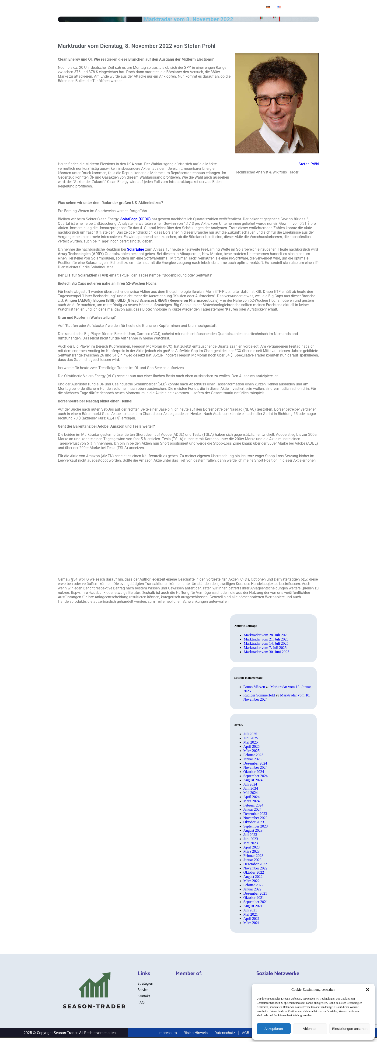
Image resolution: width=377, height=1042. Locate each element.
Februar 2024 (253, 805)
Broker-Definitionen (240, 7)
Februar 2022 (253, 885)
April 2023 (251, 847)
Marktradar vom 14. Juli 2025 (266, 643)
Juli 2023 (250, 835)
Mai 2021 (250, 914)
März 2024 (251, 801)
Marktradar (166, 7)
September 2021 (255, 902)
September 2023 (255, 826)
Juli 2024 (250, 784)
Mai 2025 (250, 742)
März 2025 (251, 751)
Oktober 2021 (253, 898)
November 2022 (255, 868)
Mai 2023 (250, 843)
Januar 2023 (252, 860)
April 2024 (251, 797)
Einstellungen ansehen (349, 1029)
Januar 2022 (252, 889)
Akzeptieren (273, 1029)
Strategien (124, 7)
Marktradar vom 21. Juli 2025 (266, 639)
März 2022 (251, 881)
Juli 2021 (250, 910)
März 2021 (251, 923)
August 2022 (252, 877)
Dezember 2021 (255, 893)
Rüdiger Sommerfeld (259, 695)
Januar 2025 (252, 759)
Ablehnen (310, 1029)
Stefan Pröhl (309, 164)
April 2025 (251, 746)
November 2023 (255, 818)
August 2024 (252, 780)
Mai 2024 (250, 793)
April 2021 (251, 919)
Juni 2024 (250, 788)
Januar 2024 (252, 809)
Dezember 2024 (255, 763)
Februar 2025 (253, 755)
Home (101, 7)
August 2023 (252, 830)
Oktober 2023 (253, 822)
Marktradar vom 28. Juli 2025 (266, 635)
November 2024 (255, 767)
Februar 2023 (253, 856)
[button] (367, 989)
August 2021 (252, 906)
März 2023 (251, 851)
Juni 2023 (250, 839)
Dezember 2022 (255, 864)
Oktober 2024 (253, 772)
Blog (146, 7)
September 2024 (255, 776)
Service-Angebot (198, 7)
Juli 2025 (250, 734)
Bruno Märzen (254, 687)
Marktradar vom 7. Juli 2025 (265, 648)
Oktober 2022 (253, 872)
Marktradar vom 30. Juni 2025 (266, 652)
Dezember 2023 (255, 814)
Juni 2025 (250, 738)
